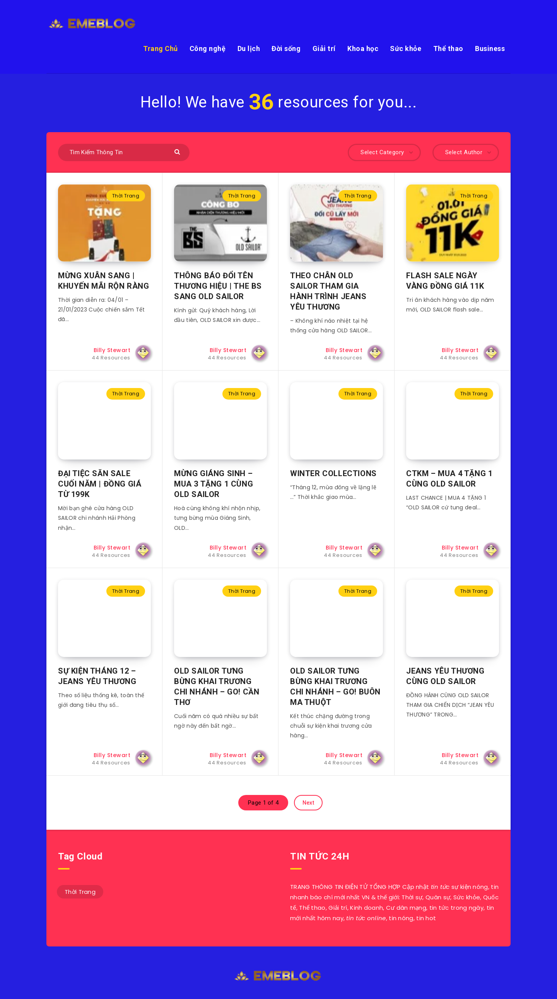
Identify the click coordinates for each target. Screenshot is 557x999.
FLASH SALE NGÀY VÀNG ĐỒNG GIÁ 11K (445, 281)
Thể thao (448, 48)
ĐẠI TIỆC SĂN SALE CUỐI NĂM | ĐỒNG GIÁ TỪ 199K (99, 484)
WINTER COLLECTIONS (333, 473)
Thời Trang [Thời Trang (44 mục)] (80, 892)
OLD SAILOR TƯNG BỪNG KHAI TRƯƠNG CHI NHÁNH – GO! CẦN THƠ (216, 686)
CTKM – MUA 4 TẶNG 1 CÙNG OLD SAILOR (449, 478)
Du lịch (248, 48)
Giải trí (324, 48)
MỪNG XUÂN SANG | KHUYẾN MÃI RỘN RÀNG (103, 281)
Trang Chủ (160, 48)
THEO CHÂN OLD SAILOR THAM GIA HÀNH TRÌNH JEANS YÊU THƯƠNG (328, 291)
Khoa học (362, 48)
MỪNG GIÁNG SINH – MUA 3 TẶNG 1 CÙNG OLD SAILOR (213, 484)
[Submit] (178, 151)
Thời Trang (125, 195)
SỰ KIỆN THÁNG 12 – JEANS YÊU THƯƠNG (97, 676)
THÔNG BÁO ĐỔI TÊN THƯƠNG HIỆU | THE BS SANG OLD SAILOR (218, 286)
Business (490, 48)
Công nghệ (208, 48)
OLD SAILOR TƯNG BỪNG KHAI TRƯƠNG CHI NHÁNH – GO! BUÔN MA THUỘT (335, 686)
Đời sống (286, 48)
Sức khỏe (405, 48)
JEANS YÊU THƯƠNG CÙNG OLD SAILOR (445, 676)
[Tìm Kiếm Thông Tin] (124, 152)
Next (308, 803)
